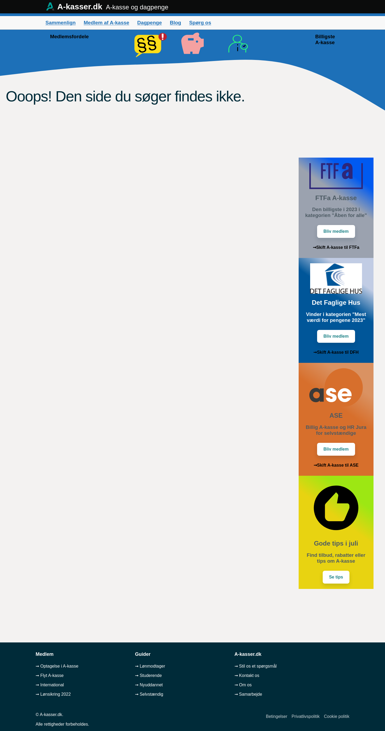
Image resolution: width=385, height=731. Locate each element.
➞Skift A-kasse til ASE (336, 465)
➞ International (50, 685)
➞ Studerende (148, 675)
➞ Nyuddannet (149, 685)
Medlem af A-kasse (106, 22)
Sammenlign (60, 22)
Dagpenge (149, 22)
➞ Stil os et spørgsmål (255, 666)
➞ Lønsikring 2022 (53, 694)
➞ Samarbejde (248, 694)
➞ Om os (243, 685)
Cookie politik (336, 716)
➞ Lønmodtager (150, 666)
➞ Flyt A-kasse (50, 675)
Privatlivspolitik (306, 716)
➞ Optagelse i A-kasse (57, 666)
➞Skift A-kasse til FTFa (336, 247)
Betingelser (276, 716)
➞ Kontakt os (246, 675)
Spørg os (200, 22)
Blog (175, 22)
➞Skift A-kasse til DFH (336, 352)
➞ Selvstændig (149, 694)
